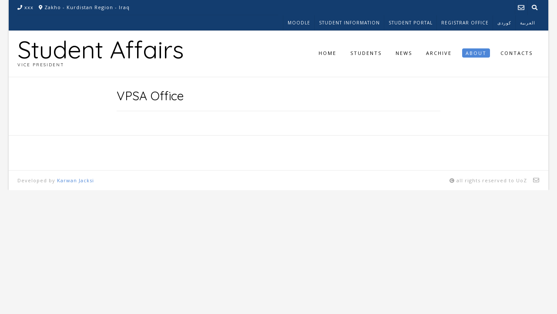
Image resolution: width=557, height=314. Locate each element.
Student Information (349, 23)
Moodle (299, 23)
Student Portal (411, 23)
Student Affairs (100, 49)
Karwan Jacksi (75, 180)
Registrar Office (465, 23)
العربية (527, 23)
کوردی (504, 23)
